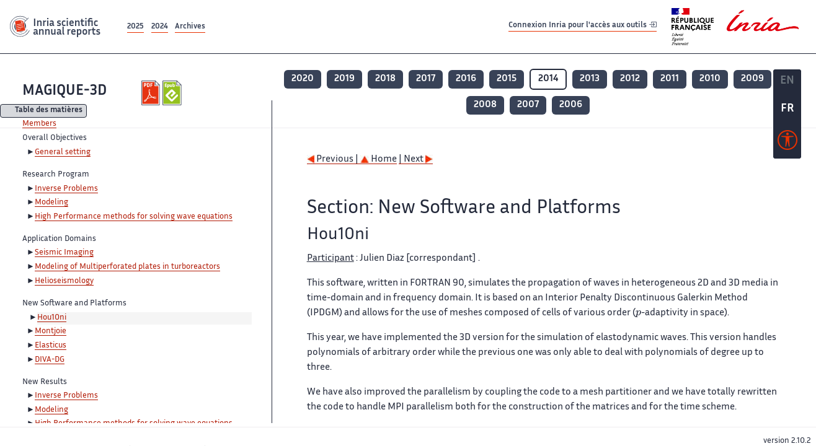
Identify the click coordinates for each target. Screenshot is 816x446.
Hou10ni (51, 317)
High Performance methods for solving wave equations (134, 217)
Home (378, 159)
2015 (507, 79)
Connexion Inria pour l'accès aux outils (582, 26)
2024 (159, 27)
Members (39, 124)
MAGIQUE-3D (64, 91)
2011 (669, 79)
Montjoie (50, 331)
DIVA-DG (49, 360)
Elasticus (50, 345)
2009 (752, 79)
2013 (590, 79)
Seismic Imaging (64, 252)
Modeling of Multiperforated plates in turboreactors (127, 267)
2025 (135, 27)
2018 (385, 79)
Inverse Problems (66, 189)
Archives (190, 27)
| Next (416, 159)
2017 (425, 79)
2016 (466, 79)
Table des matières (48, 111)
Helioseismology (64, 281)
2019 (344, 79)
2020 (302, 79)
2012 (630, 79)
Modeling (51, 202)
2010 (710, 79)
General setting (63, 152)
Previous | (333, 159)
